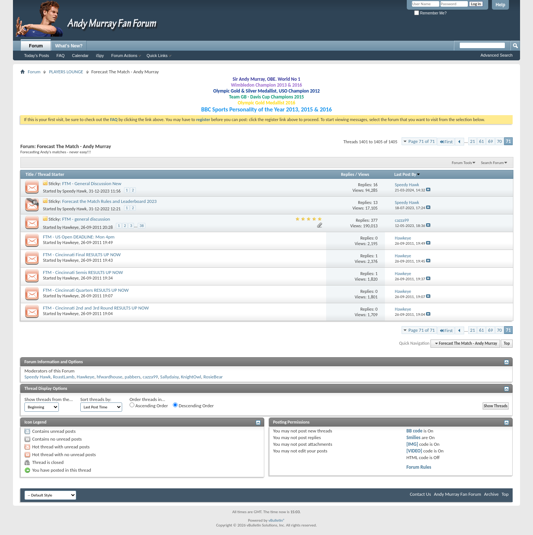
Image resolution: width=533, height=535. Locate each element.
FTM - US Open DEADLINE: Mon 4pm (78, 237)
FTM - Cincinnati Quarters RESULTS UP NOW (86, 290)
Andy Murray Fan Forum (457, 494)
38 (142, 225)
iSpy (100, 55)
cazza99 (150, 376)
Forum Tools (462, 162)
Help (500, 4)
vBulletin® (276, 520)
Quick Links (157, 55)
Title (30, 174)
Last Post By (407, 174)
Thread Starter (51, 174)
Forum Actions (124, 55)
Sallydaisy (169, 376)
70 (499, 141)
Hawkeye (71, 227)
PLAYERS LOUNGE (66, 71)
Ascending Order (149, 405)
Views (363, 174)
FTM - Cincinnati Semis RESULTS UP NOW (83, 272)
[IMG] (412, 444)
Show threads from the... (48, 399)
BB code (414, 431)
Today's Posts (36, 55)
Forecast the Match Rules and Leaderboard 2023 (109, 201)
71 (508, 141)
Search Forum (492, 162)
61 (481, 141)
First (446, 141)
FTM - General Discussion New (91, 183)
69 (490, 141)
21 (472, 141)
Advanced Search (496, 55)
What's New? (69, 46)
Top (507, 343)
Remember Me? (430, 13)
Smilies (413, 437)
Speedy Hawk (75, 191)
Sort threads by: (95, 399)
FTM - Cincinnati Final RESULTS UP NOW (82, 254)
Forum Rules (418, 467)
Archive (491, 494)
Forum (36, 46)
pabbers (133, 376)
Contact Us (420, 494)
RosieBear (212, 376)
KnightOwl (191, 376)
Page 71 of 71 (422, 141)
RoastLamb (63, 376)
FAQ (61, 55)
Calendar (80, 55)
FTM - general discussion (86, 219)
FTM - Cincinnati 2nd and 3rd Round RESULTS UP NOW (96, 308)
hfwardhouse (109, 376)
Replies (347, 174)
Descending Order (193, 405)
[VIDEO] (414, 451)
